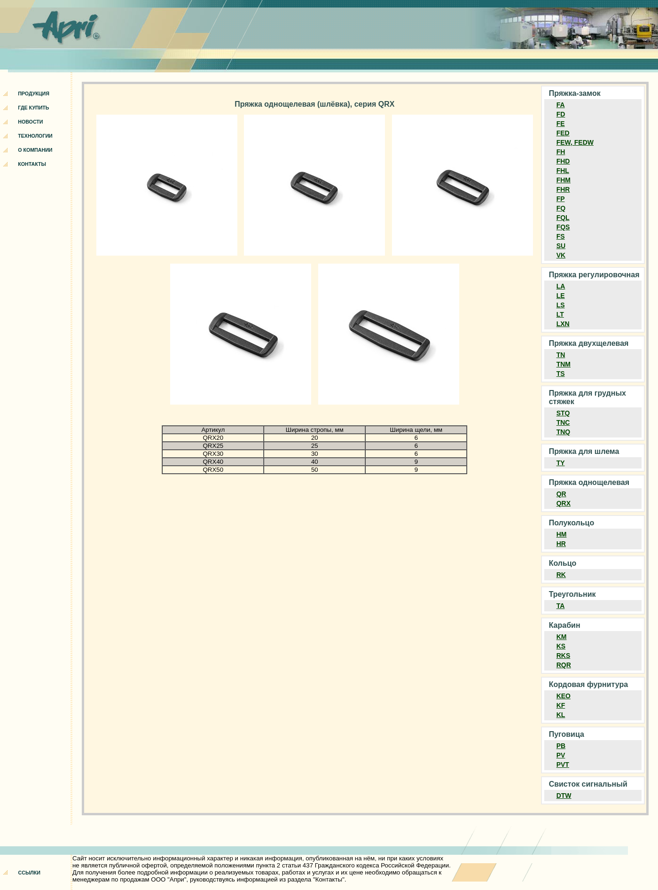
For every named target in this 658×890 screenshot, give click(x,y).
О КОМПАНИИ (35, 150)
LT (560, 314)
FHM (563, 180)
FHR (563, 189)
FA (560, 105)
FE (560, 123)
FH (560, 152)
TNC (563, 422)
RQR (563, 665)
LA (560, 286)
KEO (563, 696)
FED (563, 133)
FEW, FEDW (575, 142)
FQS (563, 227)
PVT (562, 764)
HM (561, 534)
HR (561, 543)
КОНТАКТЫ (32, 164)
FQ (560, 208)
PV (560, 755)
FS (560, 236)
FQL (563, 217)
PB (560, 745)
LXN (563, 324)
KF (560, 705)
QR (561, 494)
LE (560, 295)
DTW (564, 795)
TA (560, 605)
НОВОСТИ (30, 122)
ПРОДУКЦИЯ (33, 93)
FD (560, 114)
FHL (562, 170)
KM (561, 636)
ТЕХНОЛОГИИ (35, 136)
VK (560, 255)
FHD (563, 161)
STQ (563, 413)
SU (560, 246)
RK (561, 574)
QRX (563, 503)
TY (560, 463)
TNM (563, 364)
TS (560, 373)
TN (560, 355)
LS (560, 305)
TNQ (563, 432)
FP (560, 199)
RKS (563, 655)
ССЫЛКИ (29, 872)
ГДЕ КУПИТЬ (33, 107)
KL (560, 714)
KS (560, 646)
